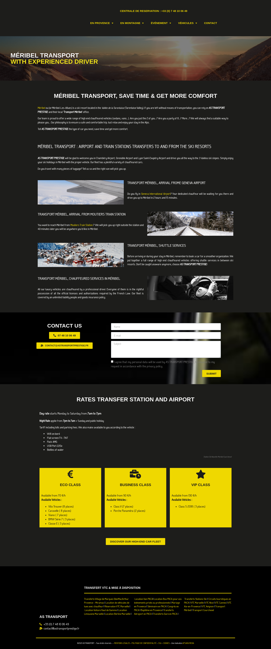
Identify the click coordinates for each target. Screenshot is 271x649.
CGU (159, 643)
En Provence (101, 23)
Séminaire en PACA (157, 606)
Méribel (42, 107)
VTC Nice (209, 602)
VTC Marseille (197, 602)
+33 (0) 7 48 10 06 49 (174, 10)
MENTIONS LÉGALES (122, 643)
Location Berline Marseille (117, 613)
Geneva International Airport (156, 193)
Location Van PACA (144, 598)
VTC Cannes (220, 602)
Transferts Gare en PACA (165, 613)
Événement (161, 23)
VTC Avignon (208, 606)
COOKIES (166, 643)
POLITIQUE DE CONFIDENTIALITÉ (144, 643)
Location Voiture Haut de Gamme (101, 610)
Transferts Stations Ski (195, 598)
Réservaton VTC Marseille (117, 606)
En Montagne (132, 23)
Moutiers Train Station (81, 225)
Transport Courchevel (203, 610)
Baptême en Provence (151, 610)
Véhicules (187, 23)
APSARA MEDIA (188, 643)
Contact (210, 22)
